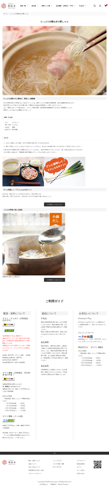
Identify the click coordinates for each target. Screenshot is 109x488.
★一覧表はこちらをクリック (11, 386)
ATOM (59, 467)
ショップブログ (57, 460)
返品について (32, 464)
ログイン (79, 467)
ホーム (5, 14)
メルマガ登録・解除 (58, 464)
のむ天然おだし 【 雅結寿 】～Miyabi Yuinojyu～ (54, 484)
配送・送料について (34, 460)
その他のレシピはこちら (54, 204)
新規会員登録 (81, 464)
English (81, 6)
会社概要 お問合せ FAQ (64, 6)
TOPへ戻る (54, 453)
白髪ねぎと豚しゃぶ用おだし (11, 276)
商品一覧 (23, 6)
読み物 (34, 6)
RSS (54, 467)
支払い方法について (34, 467)
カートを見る (81, 470)
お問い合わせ (81, 473)
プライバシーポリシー (35, 473)
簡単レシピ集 (46, 6)
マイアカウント (81, 460)
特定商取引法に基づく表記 (36, 470)
